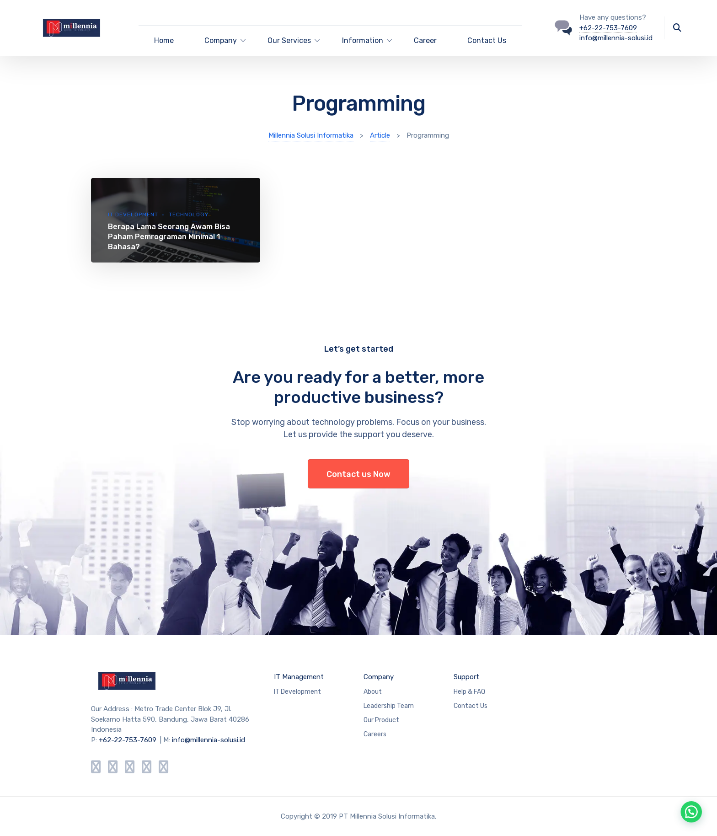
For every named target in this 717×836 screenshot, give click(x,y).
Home (164, 40)
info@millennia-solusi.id (616, 38)
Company (379, 677)
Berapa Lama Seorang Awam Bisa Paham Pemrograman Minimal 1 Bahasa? (169, 236)
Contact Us (486, 40)
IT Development (133, 214)
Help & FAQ (469, 692)
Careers (375, 734)
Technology (189, 214)
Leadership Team (389, 706)
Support (466, 677)
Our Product (381, 720)
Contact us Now (358, 474)
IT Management (299, 677)
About (373, 692)
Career (425, 40)
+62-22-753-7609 (608, 28)
